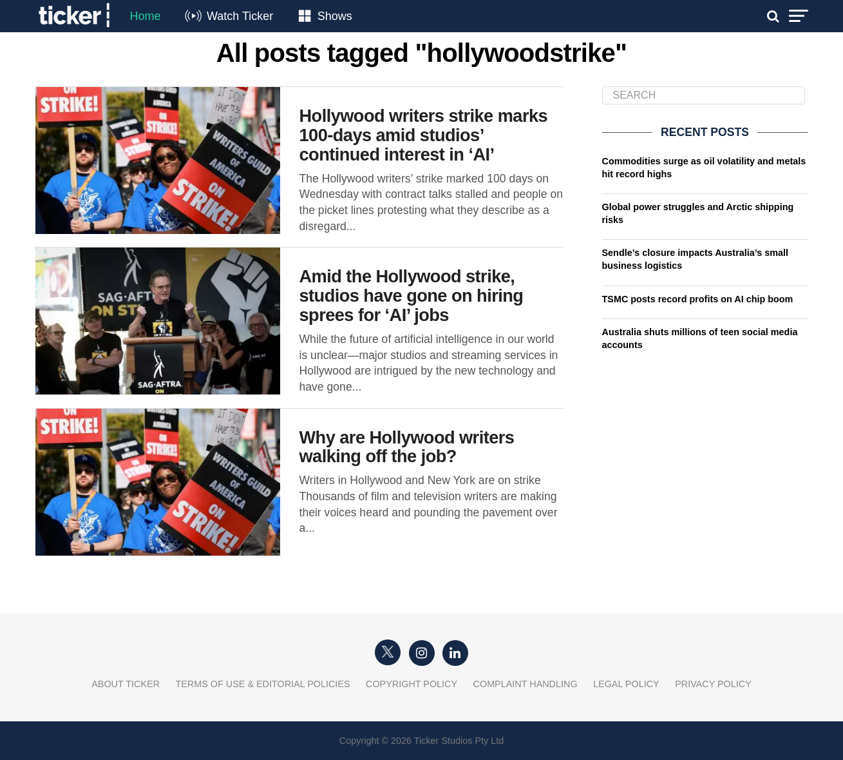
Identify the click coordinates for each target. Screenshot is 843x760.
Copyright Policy (411, 684)
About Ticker (125, 684)
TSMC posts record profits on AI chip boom (697, 299)
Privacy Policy (713, 684)
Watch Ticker (240, 16)
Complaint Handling (525, 684)
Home (145, 16)
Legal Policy (626, 684)
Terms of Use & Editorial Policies (262, 684)
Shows (334, 16)
